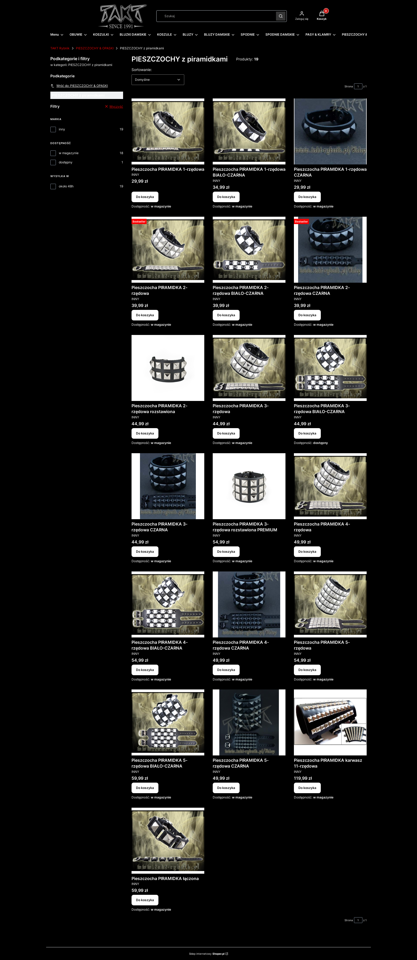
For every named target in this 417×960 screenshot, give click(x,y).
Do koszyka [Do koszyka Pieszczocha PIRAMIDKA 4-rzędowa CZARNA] (226, 669)
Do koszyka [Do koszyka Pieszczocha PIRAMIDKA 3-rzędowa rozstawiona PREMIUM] (226, 552)
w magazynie (69, 153)
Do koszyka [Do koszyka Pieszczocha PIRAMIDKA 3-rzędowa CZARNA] (145, 552)
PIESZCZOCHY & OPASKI (95, 48)
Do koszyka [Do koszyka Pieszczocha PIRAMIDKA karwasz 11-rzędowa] (307, 788)
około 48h (66, 186)
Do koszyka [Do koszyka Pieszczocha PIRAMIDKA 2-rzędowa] (145, 315)
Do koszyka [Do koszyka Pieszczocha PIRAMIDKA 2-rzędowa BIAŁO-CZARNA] (226, 315)
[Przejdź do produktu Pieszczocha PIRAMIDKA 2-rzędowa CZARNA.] (330, 250)
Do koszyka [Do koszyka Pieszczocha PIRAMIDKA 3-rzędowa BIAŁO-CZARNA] (307, 433)
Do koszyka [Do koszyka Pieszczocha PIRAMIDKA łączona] (145, 900)
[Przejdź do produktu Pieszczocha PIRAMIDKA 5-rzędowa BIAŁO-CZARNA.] (168, 722)
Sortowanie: (142, 69)
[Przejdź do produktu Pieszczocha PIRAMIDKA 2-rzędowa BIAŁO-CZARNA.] (249, 250)
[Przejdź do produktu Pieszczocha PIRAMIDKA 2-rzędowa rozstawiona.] (168, 368)
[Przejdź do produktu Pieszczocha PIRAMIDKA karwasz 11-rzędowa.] (330, 722)
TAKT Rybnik (60, 48)
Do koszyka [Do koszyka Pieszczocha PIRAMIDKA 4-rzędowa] (307, 552)
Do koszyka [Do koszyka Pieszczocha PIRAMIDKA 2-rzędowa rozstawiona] (145, 433)
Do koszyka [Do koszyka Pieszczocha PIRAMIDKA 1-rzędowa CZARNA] (307, 197)
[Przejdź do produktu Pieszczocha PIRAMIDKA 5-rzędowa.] (330, 604)
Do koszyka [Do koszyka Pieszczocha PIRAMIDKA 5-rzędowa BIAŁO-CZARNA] (145, 788)
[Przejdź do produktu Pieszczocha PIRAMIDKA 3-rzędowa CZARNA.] (168, 486)
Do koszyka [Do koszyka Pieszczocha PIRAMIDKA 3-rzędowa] (226, 433)
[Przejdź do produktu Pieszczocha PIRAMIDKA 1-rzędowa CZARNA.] (330, 131)
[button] (280, 16)
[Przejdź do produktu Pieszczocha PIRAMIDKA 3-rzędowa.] (249, 368)
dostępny (65, 162)
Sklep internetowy (207, 953)
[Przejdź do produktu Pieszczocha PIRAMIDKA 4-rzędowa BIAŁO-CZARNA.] (168, 604)
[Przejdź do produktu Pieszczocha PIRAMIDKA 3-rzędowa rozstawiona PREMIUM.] (249, 486)
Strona (349, 86)
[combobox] (214, 16)
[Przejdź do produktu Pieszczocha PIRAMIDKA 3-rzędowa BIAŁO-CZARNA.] (330, 368)
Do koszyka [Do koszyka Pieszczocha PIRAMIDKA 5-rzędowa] (307, 669)
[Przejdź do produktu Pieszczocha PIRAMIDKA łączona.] (168, 841)
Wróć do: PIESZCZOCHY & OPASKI (79, 86)
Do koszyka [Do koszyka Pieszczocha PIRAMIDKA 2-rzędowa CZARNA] (307, 315)
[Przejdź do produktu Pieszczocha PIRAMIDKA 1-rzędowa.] (168, 131)
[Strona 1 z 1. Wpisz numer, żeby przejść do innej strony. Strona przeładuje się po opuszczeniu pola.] (358, 86)
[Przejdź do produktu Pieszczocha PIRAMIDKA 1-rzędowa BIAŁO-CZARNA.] (249, 131)
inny (62, 129)
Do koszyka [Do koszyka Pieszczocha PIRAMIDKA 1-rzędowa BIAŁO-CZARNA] (226, 197)
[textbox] (158, 79)
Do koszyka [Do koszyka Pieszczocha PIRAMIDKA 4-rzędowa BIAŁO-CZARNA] (145, 669)
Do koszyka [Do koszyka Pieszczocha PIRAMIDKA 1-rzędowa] (145, 197)
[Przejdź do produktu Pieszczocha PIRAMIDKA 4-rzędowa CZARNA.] (249, 604)
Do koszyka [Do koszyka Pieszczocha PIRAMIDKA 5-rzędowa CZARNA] (226, 788)
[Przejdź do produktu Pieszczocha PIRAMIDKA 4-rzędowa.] (330, 486)
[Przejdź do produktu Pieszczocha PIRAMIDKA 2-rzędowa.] (168, 250)
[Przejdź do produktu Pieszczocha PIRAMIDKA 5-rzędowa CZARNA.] (249, 722)
